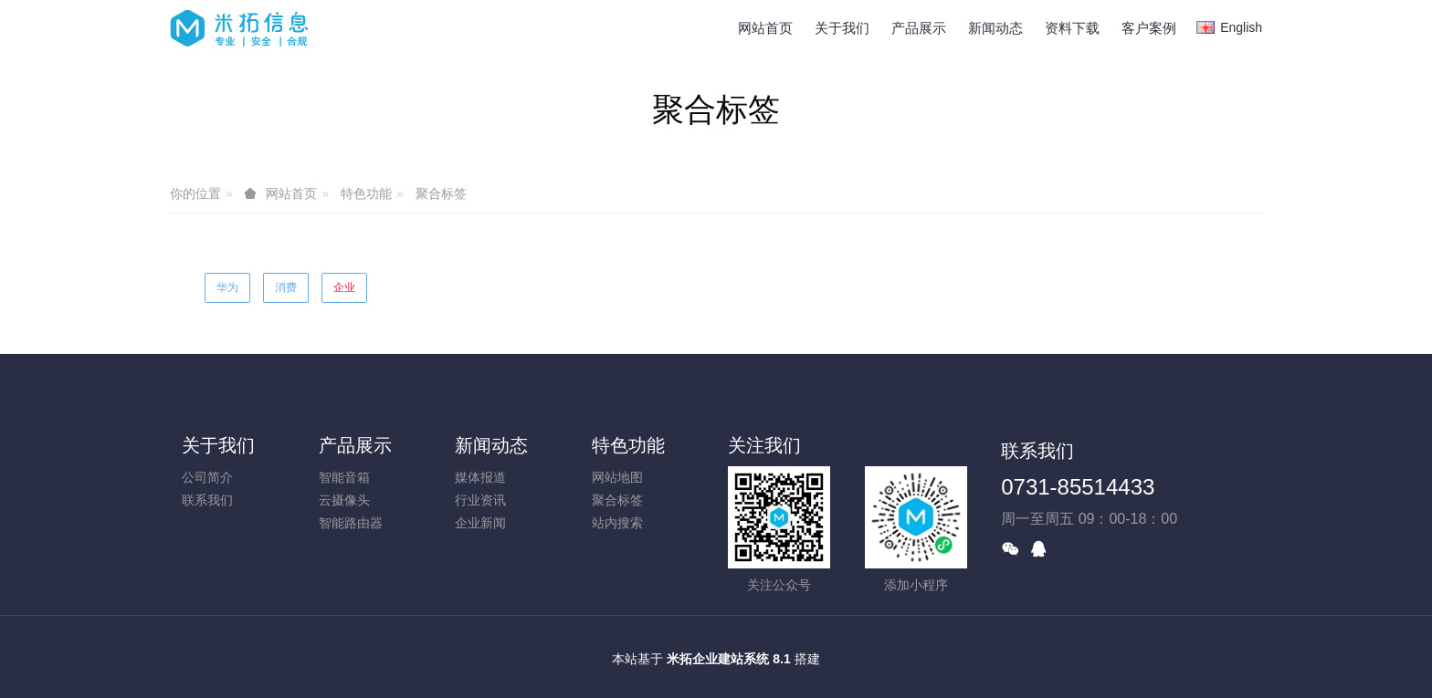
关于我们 (218, 445)
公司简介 (207, 477)
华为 (227, 287)
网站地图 (617, 477)
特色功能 (366, 193)
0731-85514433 (1077, 486)
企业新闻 (480, 523)
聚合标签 (441, 193)
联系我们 (207, 500)
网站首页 (765, 28)
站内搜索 (617, 523)
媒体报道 (480, 477)
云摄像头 (344, 500)
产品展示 (355, 445)
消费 (286, 287)
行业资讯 (480, 500)
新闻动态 (491, 445)
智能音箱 (344, 477)
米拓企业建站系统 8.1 (728, 658)
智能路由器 (351, 523)
